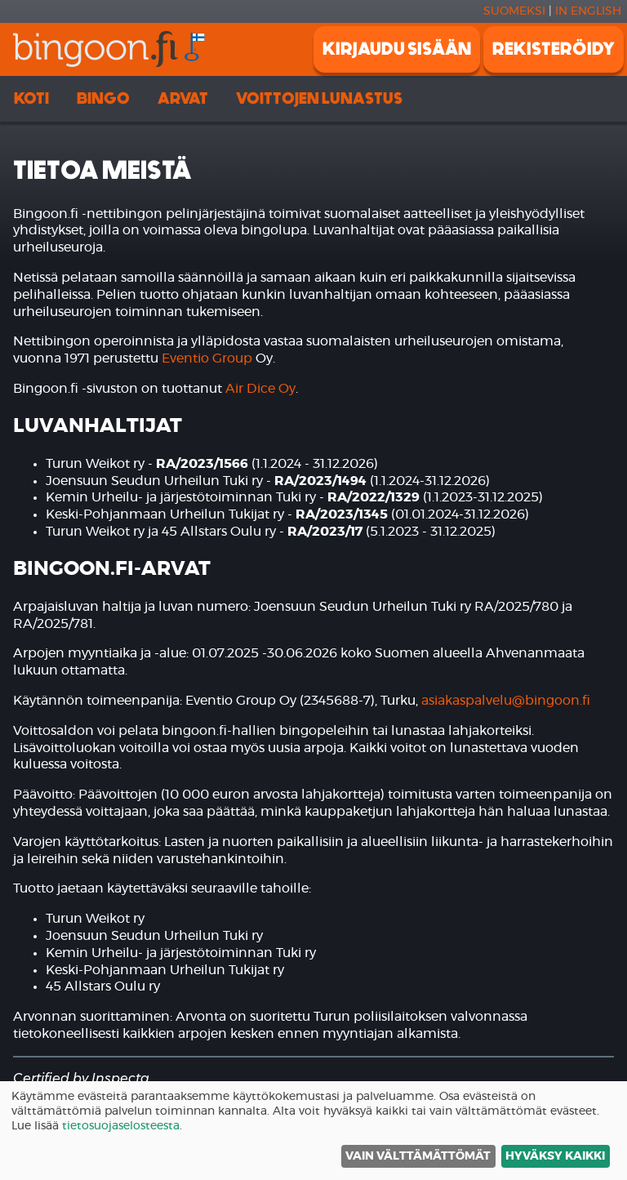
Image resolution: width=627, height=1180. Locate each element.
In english (588, 11)
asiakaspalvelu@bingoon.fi (505, 700)
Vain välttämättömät (418, 1156)
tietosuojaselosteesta (121, 1126)
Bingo (103, 98)
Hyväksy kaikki (555, 1156)
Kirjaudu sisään (396, 49)
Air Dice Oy (260, 388)
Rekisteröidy (553, 49)
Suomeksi (514, 11)
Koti (31, 98)
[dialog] (313, 1130)
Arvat (183, 98)
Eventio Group (207, 358)
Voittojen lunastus (319, 98)
